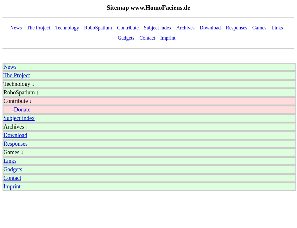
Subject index (158, 27)
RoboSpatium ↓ (21, 92)
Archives (185, 27)
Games (259, 27)
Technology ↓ (19, 84)
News (16, 27)
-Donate (21, 109)
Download (210, 27)
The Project (38, 27)
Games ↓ (13, 152)
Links (277, 27)
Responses (236, 27)
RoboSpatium (98, 27)
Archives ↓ (15, 127)
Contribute (128, 27)
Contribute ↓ (17, 101)
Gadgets (126, 38)
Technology (67, 27)
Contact (147, 38)
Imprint (167, 38)
